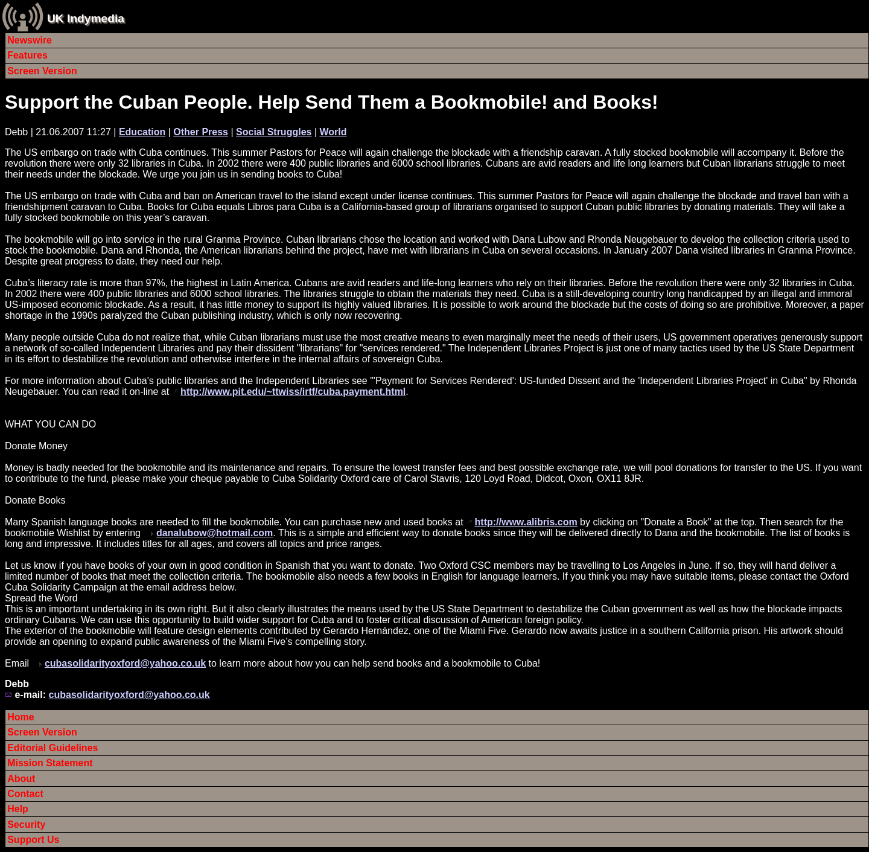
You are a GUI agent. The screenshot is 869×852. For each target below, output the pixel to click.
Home (20, 717)
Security (26, 824)
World (332, 132)
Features (27, 55)
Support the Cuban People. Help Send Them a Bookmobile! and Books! (331, 102)
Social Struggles (273, 132)
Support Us (33, 839)
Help (17, 809)
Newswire (29, 40)
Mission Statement (49, 763)
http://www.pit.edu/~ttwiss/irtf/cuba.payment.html (293, 391)
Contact (25, 794)
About (21, 779)
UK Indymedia (85, 18)
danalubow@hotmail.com (214, 533)
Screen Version (42, 71)
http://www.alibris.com (526, 522)
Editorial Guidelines (52, 748)
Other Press (200, 132)
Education (142, 132)
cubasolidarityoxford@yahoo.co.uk (125, 663)
